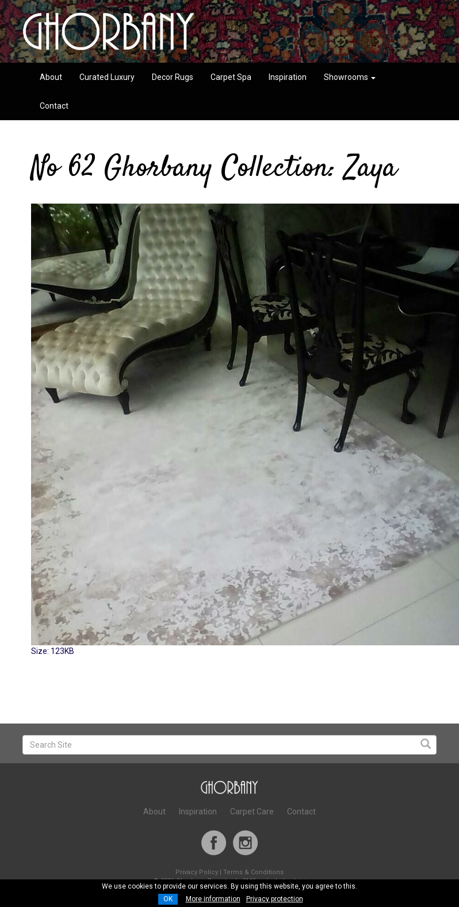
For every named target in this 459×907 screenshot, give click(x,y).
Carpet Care (252, 811)
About (51, 77)
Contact (54, 105)
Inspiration (288, 77)
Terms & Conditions (253, 872)
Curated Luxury (107, 77)
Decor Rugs (172, 77)
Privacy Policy (196, 872)
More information (213, 899)
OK (168, 899)
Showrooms (350, 77)
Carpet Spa (231, 77)
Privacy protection (274, 899)
